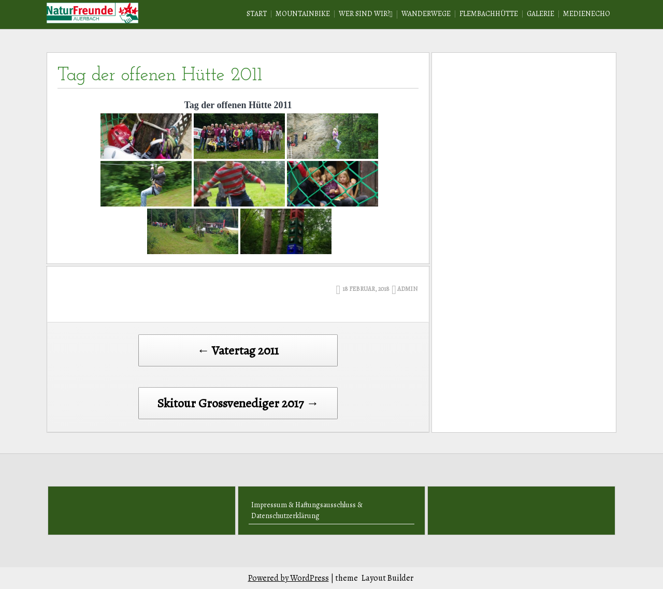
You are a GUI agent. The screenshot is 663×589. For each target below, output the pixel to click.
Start (257, 14)
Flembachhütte (488, 14)
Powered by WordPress (288, 578)
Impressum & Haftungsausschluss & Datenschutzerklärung (307, 510)
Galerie (540, 14)
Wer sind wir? (364, 14)
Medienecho (586, 14)
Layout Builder (387, 578)
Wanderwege (426, 14)
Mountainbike (303, 14)
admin (407, 289)
